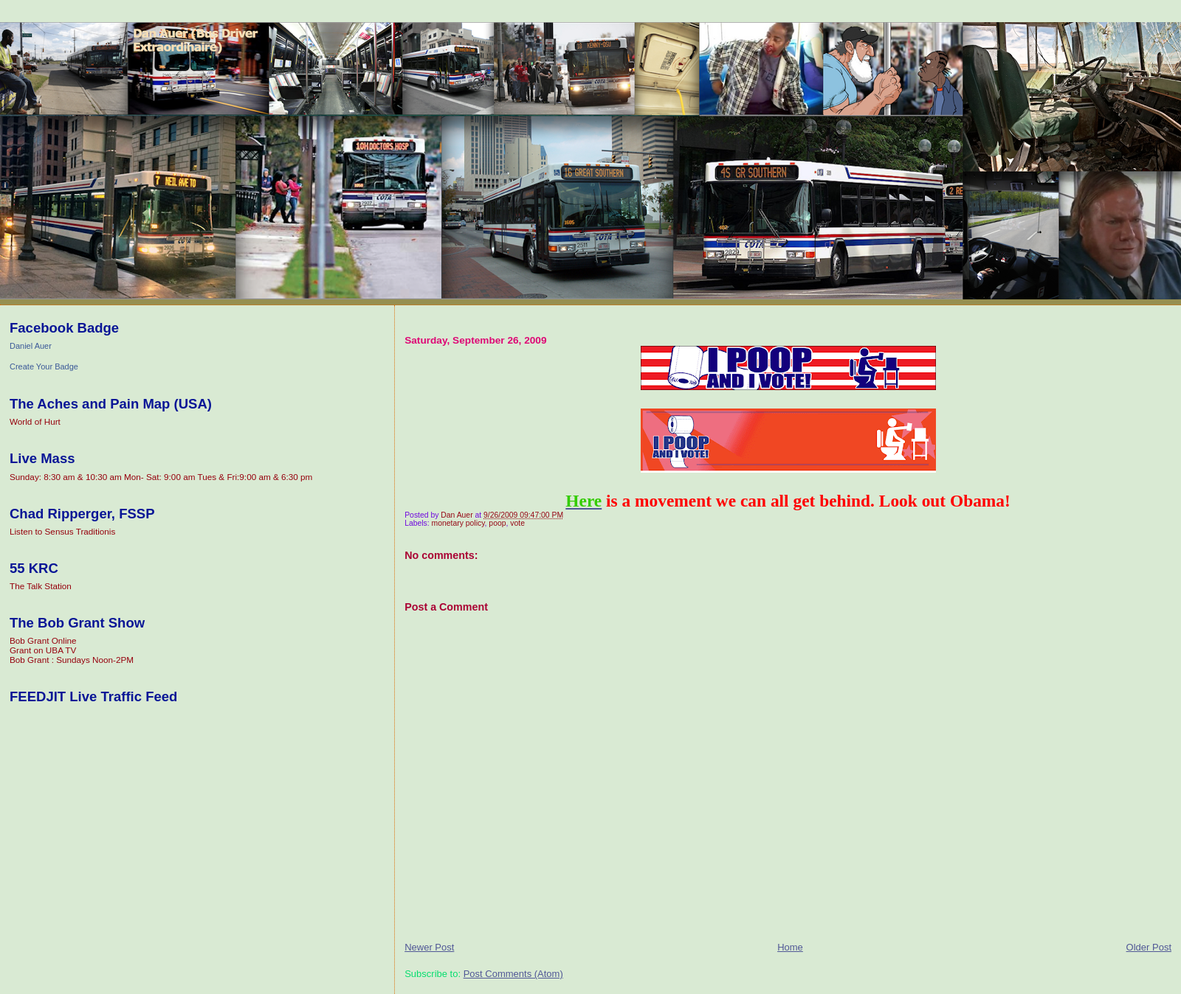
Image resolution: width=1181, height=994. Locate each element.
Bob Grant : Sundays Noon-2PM (72, 659)
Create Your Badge (44, 366)
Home (790, 947)
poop (497, 523)
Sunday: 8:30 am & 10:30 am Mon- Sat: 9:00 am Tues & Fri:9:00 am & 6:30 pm (161, 477)
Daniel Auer (31, 345)
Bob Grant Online (43, 640)
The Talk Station (41, 586)
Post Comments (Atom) (513, 973)
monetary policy (458, 523)
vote (517, 523)
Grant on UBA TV (43, 650)
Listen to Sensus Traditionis (62, 531)
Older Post (1148, 947)
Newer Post (429, 947)
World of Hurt (35, 421)
